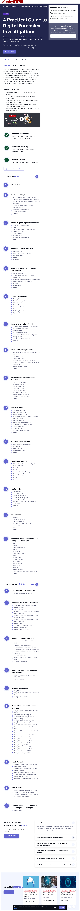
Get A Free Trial (9, 51)
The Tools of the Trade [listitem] (18, 382)
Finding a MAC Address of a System (23, 721)
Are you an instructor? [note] (63, 26)
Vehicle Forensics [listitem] (17, 570)
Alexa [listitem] (13, 555)
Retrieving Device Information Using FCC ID (25, 779)
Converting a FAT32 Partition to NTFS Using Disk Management (25, 620)
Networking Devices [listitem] (17, 384)
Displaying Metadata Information (22, 593)
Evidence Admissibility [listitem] (18, 356)
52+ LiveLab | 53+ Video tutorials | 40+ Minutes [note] (25, 162)
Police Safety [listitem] (15, 565)
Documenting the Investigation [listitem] (20, 430)
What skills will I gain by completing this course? (51, 858)
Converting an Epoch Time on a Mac (23, 792)
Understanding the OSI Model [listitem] (20, 386)
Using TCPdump (17, 719)
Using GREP (16, 677)
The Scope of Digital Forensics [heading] (22, 195)
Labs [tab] (17, 60)
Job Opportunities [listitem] (17, 208)
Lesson (12, 176)
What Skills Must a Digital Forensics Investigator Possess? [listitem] (25, 202)
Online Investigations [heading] (19, 296)
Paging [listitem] (14, 227)
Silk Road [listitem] (14, 517)
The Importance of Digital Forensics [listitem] (22, 205)
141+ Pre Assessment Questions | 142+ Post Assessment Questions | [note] (24, 150)
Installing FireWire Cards (20, 661)
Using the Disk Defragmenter (21, 629)
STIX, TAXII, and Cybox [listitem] (18, 392)
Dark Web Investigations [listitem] (19, 301)
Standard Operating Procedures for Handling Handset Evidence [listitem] (24, 417)
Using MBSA (16, 691)
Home (5, 6)
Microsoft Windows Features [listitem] (20, 237)
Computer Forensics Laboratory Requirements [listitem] (25, 279)
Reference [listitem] (15, 259)
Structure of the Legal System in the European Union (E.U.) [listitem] (25, 363)
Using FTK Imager (18, 623)
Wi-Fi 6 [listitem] (14, 545)
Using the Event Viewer (19, 627)
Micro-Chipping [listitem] (16, 557)
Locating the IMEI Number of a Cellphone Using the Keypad (24, 770)
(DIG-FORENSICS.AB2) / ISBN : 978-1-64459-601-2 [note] (19, 45)
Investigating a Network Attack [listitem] (20, 396)
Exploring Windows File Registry (22, 625)
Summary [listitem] (14, 214)
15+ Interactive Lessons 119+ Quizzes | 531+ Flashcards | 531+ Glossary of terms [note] (24, 137)
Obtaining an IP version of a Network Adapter (25, 737)
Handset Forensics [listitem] (17, 420)
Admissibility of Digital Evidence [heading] (23, 350)
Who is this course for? (43, 823)
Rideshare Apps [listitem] (16, 448)
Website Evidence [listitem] (17, 305)
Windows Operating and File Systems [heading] (25, 223)
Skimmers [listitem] (15, 283)
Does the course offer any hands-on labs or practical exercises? (52, 851)
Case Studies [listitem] (16, 470)
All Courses (9, 892)
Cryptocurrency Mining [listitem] (18, 553)
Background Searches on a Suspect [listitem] (22, 307)
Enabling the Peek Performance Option (24, 605)
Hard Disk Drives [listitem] (16, 251)
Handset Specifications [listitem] (18, 412)
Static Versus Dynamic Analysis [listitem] (21, 444)
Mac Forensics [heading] (16, 489)
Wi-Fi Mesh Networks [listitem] (18, 547)
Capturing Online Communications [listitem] (21, 311)
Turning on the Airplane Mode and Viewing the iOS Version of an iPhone (25, 795)
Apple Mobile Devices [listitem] (18, 500)
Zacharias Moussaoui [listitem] (18, 521)
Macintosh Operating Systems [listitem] (20, 498)
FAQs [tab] (22, 60)
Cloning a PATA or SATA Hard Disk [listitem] (21, 253)
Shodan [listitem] (14, 549)
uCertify (13, 6)
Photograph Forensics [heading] (19, 461)
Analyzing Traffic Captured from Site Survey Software (25, 712)
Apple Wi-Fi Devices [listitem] (17, 494)
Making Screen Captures (20, 697)
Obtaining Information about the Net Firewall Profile (25, 728)
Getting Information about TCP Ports (23, 747)
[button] (69, 906)
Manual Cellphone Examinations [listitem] (21, 422)
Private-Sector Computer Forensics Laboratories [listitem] (22, 276)
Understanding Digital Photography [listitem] (22, 472)
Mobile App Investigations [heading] (20, 441)
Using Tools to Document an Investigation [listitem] (24, 335)
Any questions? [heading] (18, 824)
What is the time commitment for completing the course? (54, 865)
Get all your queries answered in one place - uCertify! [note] (16, 830)
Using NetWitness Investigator (21, 715)
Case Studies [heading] (16, 515)
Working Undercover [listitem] (18, 299)
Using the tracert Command (21, 723)
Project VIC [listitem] (15, 468)
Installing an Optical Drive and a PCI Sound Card (24, 642)
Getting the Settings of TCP (21, 753)
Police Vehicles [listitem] (16, 567)
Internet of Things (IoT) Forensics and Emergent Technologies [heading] (25, 539)
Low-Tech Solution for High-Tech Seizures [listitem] (24, 571)
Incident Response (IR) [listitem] (18, 390)
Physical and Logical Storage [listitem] (20, 225)
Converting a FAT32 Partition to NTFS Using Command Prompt (25, 616)
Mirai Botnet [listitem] (15, 551)
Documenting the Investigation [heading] (22, 324)
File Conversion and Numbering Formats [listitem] (23, 229)
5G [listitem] (13, 543)
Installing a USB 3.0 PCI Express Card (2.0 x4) (25, 649)
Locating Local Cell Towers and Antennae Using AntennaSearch (24, 766)
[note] (6, 48)
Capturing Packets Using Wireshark (23, 717)
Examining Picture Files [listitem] (18, 474)
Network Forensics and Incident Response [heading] (23, 378)
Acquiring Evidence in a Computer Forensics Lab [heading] (23, 269)
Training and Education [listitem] (18, 212)
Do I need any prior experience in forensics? (50, 837)
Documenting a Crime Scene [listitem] (20, 329)
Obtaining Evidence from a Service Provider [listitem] (24, 327)
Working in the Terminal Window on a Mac (24, 790)
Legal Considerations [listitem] (18, 426)
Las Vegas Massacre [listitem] (18, 519)
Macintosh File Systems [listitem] (18, 496)
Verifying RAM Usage (19, 655)
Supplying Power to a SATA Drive (22, 645)
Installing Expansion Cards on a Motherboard (25, 647)
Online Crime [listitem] (15, 309)
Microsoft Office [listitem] (16, 235)
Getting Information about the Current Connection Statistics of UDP (24, 742)
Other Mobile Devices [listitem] (18, 428)
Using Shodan (17, 810)
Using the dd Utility (18, 679)
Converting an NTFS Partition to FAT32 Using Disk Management (25, 612)
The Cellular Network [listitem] (18, 410)
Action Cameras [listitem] (16, 563)
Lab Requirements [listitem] (17, 273)
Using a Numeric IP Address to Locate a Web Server (25, 694)
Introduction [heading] (15, 185)
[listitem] (31, 6)
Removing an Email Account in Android (23, 773)
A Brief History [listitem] (16, 492)
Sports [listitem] (14, 527)
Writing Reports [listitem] (16, 337)
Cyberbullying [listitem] (16, 525)
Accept (62, 907)
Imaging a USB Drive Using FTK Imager (23, 675)
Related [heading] (12, 886)
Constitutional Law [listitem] (17, 358)
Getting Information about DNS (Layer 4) (24, 725)
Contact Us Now (11, 835)
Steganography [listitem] (16, 285)
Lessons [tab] (12, 60)
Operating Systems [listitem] (17, 231)
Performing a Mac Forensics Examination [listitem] (23, 502)
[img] (31, 882)
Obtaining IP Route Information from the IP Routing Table (25, 732)
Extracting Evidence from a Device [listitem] (21, 281)
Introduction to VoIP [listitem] (17, 388)
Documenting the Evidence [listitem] (19, 333)
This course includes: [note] (59, 7)
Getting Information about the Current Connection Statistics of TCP (24, 750)
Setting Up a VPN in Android (20, 777)
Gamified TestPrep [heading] (20, 146)
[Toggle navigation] (77, 1)
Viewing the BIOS (17, 609)
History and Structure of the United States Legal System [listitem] (25, 353)
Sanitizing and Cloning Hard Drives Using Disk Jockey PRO (25, 652)
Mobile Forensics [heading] (17, 408)
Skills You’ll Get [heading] (12, 89)
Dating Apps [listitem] (15, 446)
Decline (54, 907)
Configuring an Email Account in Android (24, 775)
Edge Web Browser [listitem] (17, 313)
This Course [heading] (14, 65)
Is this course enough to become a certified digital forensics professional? (52, 844)
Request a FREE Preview (63, 36)
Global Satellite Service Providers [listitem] (21, 424)
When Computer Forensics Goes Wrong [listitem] (23, 360)
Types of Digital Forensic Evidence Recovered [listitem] (25, 200)
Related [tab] (27, 60)
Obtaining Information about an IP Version (24, 735)
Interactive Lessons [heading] (20, 133)
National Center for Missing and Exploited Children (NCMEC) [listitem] (23, 465)
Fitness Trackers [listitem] (17, 559)
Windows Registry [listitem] (17, 233)
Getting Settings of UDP (20, 745)
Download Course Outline (14, 169)
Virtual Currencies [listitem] (17, 303)
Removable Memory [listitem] (17, 255)
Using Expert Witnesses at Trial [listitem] (21, 339)
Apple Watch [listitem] (15, 561)
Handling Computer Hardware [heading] (22, 248)
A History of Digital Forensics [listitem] (20, 210)
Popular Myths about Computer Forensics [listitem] (24, 197)
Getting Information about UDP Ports (23, 739)
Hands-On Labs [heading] (18, 159)
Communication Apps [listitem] (18, 450)
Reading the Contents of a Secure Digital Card (24, 658)
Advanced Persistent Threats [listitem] (20, 394)
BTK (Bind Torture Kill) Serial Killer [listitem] (21, 523)
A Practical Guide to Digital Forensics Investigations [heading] (25, 26)
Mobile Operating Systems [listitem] (19, 414)
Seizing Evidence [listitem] (17, 331)
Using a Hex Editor (18, 607)
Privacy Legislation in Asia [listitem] (19, 366)
